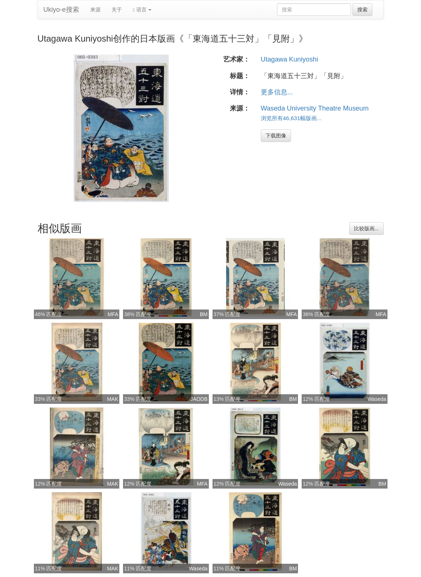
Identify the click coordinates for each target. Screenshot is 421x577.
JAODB (199, 399)
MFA (113, 314)
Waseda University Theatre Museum (315, 108)
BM (204, 314)
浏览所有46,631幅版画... (291, 118)
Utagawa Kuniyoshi (289, 59)
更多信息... (277, 92)
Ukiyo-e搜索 (61, 9)
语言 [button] (142, 10)
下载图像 (276, 136)
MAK (112, 399)
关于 (117, 10)
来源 (95, 10)
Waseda (377, 399)
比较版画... (366, 228)
